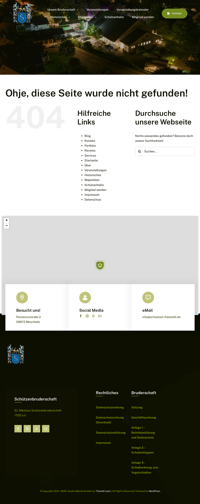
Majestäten (92, 180)
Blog (88, 136)
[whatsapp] (93, 316)
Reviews (90, 150)
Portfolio (90, 145)
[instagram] (87, 316)
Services (90, 155)
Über (88, 165)
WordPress (154, 491)
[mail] (99, 316)
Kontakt (90, 141)
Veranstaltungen (95, 170)
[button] (100, 265)
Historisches (93, 175)
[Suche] (139, 151)
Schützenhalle (94, 185)
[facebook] (80, 316)
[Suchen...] (165, 151)
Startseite (91, 160)
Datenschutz (93, 199)
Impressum (92, 194)
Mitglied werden (95, 190)
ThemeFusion (103, 491)
